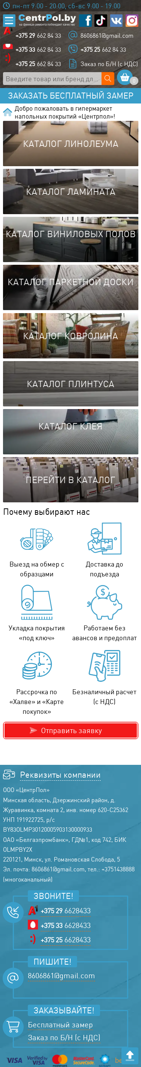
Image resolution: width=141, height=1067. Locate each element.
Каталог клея (70, 426)
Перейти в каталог (70, 479)
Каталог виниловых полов (71, 233)
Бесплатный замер (60, 1024)
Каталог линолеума (70, 143)
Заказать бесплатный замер (70, 95)
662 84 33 (38, 35)
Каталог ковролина (70, 335)
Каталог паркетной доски (70, 281)
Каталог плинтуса (70, 383)
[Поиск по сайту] (108, 78)
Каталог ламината (70, 191)
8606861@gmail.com (106, 35)
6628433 (66, 910)
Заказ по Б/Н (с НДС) (109, 64)
